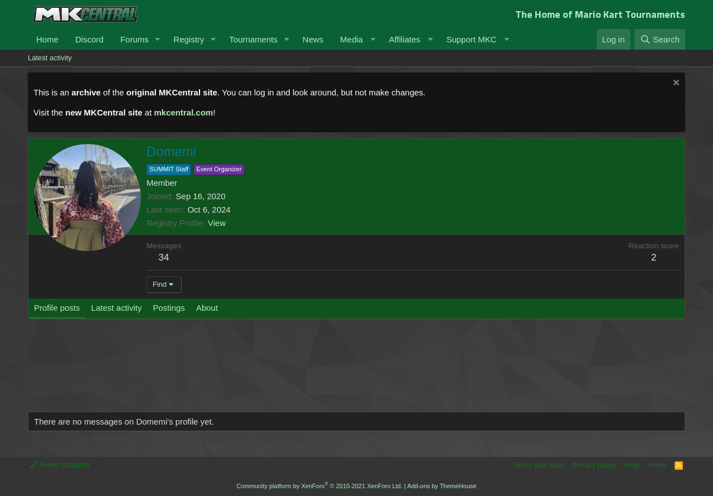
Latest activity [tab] (116, 307)
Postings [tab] (169, 307)
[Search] (659, 39)
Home (47, 39)
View (217, 223)
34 (164, 257)
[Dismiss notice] (675, 84)
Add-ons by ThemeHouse (442, 486)
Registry (189, 39)
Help (631, 465)
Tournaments (253, 39)
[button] (157, 39)
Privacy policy (594, 465)
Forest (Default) (60, 465)
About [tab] (207, 307)
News (313, 39)
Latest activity (50, 58)
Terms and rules (538, 465)
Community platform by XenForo (320, 486)
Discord (89, 39)
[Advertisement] (239, 371)
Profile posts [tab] (57, 307)
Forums (134, 39)
